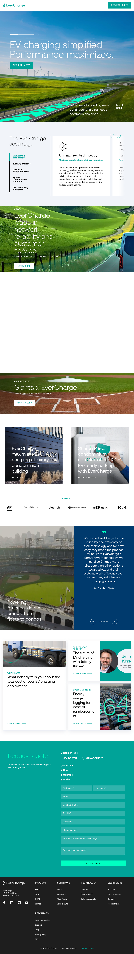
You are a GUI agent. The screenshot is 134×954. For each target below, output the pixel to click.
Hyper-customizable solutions (20, 179)
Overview (85, 890)
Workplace (61, 894)
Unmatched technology (19, 157)
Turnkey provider (21, 164)
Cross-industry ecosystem (20, 188)
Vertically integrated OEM (21, 170)
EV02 (37, 890)
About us (111, 890)
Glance (38, 904)
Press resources (114, 894)
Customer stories (42, 920)
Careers (111, 899)
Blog (37, 930)
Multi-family (62, 899)
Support (38, 925)
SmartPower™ (87, 894)
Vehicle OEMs (63, 904)
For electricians (114, 904)
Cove (37, 894)
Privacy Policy (88, 948)
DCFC (37, 899)
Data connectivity (88, 899)
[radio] (69, 759)
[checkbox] (93, 758)
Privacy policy (40, 935)
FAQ (36, 939)
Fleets (59, 890)
